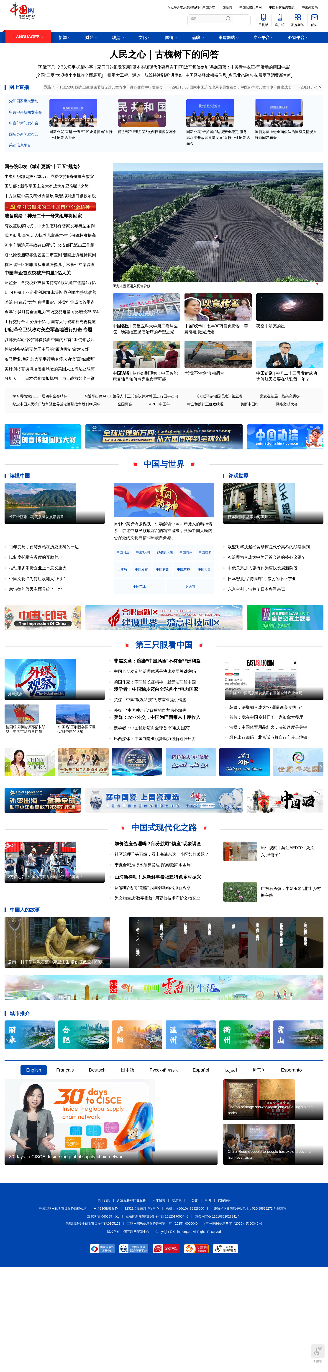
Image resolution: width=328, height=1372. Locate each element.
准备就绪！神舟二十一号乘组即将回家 (43, 232)
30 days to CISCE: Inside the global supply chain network (67, 1260)
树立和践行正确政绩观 (205, 436)
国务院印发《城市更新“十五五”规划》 (43, 175)
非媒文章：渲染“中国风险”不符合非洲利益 (157, 693)
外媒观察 (15, 742)
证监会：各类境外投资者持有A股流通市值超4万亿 (50, 307)
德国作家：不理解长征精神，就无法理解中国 (155, 714)
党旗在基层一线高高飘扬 (280, 428)
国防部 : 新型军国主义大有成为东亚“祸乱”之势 (47, 195)
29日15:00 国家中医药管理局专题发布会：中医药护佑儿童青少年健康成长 (232, 87)
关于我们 (103, 1304)
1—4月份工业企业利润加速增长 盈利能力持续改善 (50, 317)
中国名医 (121, 347)
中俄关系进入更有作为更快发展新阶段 (262, 600)
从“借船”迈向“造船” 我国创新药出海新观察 (153, 936)
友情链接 (224, 1304)
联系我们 (178, 1304)
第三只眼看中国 (164, 677)
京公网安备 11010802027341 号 (218, 1320)
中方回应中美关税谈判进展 (29, 205)
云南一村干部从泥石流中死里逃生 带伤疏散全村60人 (56, 1031)
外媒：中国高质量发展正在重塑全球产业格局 (265, 741)
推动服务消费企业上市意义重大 (38, 600)
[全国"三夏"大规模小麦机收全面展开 (68, 75)
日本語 (127, 1139)
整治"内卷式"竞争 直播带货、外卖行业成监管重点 (50, 326)
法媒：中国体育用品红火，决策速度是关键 (268, 775)
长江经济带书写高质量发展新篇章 (36, 565)
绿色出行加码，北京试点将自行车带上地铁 (268, 785)
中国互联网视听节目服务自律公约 (63, 1312)
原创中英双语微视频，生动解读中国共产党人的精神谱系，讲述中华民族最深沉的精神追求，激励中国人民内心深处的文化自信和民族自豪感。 (163, 563)
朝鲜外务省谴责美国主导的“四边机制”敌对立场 (47, 381)
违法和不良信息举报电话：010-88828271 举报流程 (250, 1312)
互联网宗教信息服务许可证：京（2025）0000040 (162, 1327)
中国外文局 (310, 7)
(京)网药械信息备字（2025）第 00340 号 (233, 1327)
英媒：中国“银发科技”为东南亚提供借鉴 (150, 739)
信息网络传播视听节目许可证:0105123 (93, 1327)
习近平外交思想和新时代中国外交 (191, 7)
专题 (87, 362)
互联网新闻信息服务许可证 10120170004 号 (157, 1320)
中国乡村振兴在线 (282, 7)
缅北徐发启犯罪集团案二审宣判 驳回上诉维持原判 (50, 271)
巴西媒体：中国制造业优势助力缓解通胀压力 (155, 785)
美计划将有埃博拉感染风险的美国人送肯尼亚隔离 (50, 401)
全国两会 (125, 436)
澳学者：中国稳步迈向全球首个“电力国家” (157, 728)
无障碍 (318, 1353)
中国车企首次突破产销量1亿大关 (38, 297)
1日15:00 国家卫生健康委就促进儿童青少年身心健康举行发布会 (111, 87)
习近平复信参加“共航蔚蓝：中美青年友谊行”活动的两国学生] (235, 67)
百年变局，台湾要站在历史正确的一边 (44, 579)
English (33, 1139)
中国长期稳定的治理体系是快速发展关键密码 (155, 704)
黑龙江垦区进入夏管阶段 (135, 296)
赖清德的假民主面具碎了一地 (35, 621)
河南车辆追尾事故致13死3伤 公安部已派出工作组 (50, 262)
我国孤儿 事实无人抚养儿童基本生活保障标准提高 (50, 252)
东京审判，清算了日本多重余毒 (256, 621)
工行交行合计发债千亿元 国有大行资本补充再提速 (50, 346)
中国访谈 (121, 405)
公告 (195, 1304)
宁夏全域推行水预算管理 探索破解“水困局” (153, 914)
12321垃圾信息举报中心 (142, 1312)
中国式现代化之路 (164, 876)
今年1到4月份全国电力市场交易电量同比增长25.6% (52, 336)
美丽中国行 (250, 436)
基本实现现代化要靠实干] (156, 67)
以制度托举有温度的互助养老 (35, 589)
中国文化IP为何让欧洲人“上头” (37, 611)
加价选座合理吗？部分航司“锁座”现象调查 (158, 892)
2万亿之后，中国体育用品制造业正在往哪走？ (45, 942)
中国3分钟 (193, 347)
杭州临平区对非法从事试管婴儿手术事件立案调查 (50, 281)
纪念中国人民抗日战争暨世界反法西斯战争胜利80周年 (56, 436)
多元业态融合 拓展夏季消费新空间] (260, 75)
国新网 (227, 7)
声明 (208, 1304)
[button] (319, 231)
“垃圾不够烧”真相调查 (204, 405)
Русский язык (164, 1139)
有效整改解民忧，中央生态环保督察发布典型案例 (50, 242)
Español (201, 1139)
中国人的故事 (25, 959)
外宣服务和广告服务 (131, 1304)
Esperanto (291, 1139)
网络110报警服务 (105, 1312)
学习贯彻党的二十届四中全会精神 (40, 428)
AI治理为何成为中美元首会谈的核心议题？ (266, 589)
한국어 (259, 1139)
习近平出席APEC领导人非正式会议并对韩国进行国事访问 (131, 428)
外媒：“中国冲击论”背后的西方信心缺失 (150, 750)
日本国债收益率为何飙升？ (250, 565)
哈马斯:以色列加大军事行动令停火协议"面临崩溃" (50, 391)
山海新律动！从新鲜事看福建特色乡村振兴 (158, 926)
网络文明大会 (287, 436)
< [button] (315, 87)
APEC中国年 (159, 436)
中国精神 (126, 619)
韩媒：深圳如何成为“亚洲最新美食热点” (265, 755)
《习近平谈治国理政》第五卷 (219, 428)
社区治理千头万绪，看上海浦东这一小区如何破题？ (162, 903)
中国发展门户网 (250, 7)
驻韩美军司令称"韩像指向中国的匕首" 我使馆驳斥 (50, 372)
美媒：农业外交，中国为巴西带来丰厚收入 (157, 764)
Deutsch (97, 1139)
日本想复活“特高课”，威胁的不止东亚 (262, 611)
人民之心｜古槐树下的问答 (164, 54)
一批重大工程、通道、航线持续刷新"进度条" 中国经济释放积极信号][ (166, 75)
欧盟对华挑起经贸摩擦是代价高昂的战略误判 (269, 579)
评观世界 (238, 508)
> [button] (320, 87)
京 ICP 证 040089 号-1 (103, 1320)
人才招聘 (158, 1304)
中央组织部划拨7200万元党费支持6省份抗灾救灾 (49, 185)
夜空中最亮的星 (270, 347)
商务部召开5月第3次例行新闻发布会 (147, 141)
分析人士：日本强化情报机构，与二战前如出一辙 (50, 411)
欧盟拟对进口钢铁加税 (75, 205)
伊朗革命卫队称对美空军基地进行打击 (43, 362)
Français (65, 1139)
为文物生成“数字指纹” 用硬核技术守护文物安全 (157, 947)
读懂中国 (20, 508)
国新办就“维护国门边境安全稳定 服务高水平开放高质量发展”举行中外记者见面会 (217, 147)
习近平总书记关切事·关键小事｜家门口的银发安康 (84, 67)
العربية (230, 1139)
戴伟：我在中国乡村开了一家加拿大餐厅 (266, 765)
